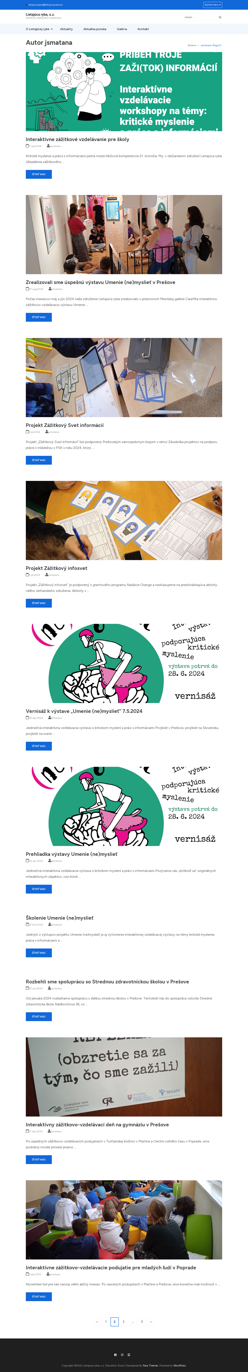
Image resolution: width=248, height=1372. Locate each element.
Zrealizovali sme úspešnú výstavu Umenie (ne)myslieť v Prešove (100, 282)
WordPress (180, 1365)
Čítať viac (39, 174)
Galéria (122, 29)
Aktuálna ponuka (94, 29)
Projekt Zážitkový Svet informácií (65, 425)
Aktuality (66, 29)
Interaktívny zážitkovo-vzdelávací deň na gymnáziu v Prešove (97, 1125)
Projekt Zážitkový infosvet (56, 568)
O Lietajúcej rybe (37, 29)
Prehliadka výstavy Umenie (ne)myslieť (71, 854)
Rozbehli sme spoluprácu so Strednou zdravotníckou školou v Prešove (107, 982)
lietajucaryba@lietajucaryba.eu (45, 4)
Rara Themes (150, 1365)
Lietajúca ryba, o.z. (40, 14)
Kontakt (143, 29)
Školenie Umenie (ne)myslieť (60, 918)
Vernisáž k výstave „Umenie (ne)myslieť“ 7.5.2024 (84, 711)
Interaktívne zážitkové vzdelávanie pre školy (77, 139)
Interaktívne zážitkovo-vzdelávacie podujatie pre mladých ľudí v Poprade (111, 1267)
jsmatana (55, 146)
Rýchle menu (212, 4)
